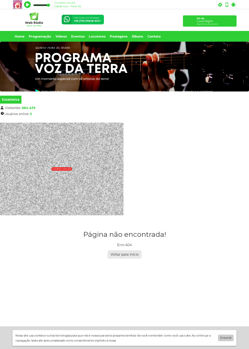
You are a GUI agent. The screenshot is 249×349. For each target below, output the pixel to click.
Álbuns (137, 36)
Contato (154, 36)
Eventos (78, 36)
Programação (40, 36)
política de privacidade (131, 342)
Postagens (118, 36)
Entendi (225, 339)
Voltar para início (124, 254)
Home (20, 36)
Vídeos (61, 36)
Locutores (97, 36)
